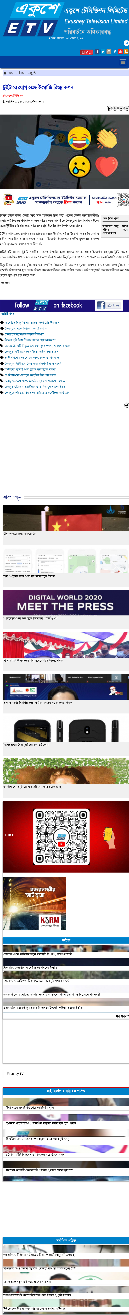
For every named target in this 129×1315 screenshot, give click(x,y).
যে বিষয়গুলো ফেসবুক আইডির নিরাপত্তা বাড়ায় (30, 375)
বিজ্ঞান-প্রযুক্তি (27, 73)
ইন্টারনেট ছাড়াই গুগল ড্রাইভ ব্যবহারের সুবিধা (30, 369)
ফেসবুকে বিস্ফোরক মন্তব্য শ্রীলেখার (24, 334)
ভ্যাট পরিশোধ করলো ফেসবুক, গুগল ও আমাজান (32, 358)
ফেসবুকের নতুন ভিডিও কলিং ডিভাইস (26, 328)
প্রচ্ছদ (9, 73)
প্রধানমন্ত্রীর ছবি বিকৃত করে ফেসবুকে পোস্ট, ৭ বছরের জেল (37, 346)
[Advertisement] (63, 454)
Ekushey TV (15, 1074)
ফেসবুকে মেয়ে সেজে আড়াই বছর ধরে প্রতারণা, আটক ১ (36, 381)
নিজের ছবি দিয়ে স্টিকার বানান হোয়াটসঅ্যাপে (30, 340)
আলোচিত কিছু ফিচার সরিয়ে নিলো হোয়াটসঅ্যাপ (115, 229)
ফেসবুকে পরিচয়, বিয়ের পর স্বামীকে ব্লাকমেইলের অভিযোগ (37, 393)
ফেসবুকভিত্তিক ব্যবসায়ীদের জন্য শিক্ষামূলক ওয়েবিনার (35, 387)
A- (115, 108)
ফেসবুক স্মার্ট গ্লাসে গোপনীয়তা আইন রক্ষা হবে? (31, 352)
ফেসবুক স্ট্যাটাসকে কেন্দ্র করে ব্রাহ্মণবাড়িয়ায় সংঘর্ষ (33, 363)
